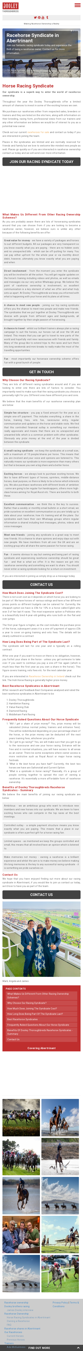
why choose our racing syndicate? (26, 1003)
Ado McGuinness (16, 1347)
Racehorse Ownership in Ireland (47, 676)
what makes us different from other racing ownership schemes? (38, 996)
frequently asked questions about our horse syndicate (38, 1025)
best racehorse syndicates (22, 1019)
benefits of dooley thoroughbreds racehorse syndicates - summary (40, 1032)
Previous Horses (16, 1339)
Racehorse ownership (16, 1302)
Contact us (41, 584)
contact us (13, 1039)
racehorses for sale (38, 132)
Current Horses (15, 1336)
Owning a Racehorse (18, 1321)
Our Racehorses (13, 1332)
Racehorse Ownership (16, 1313)
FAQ (9, 1325)
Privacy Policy (60, 1302)
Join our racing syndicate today (41, 162)
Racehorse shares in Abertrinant (22, 1328)
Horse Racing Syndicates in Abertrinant (28, 1317)
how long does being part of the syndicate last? (35, 1014)
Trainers (9, 1343)
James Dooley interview (20, 1310)
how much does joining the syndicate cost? (32, 1008)
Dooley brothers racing (16, 1306)
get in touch (41, 372)
